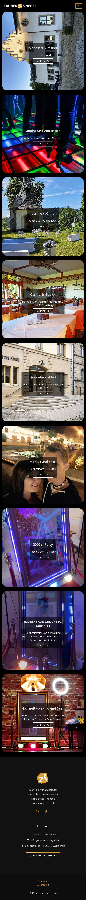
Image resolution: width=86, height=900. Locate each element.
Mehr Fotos (43, 61)
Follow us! (80, 6)
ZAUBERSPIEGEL (19, 6)
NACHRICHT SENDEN (43, 855)
